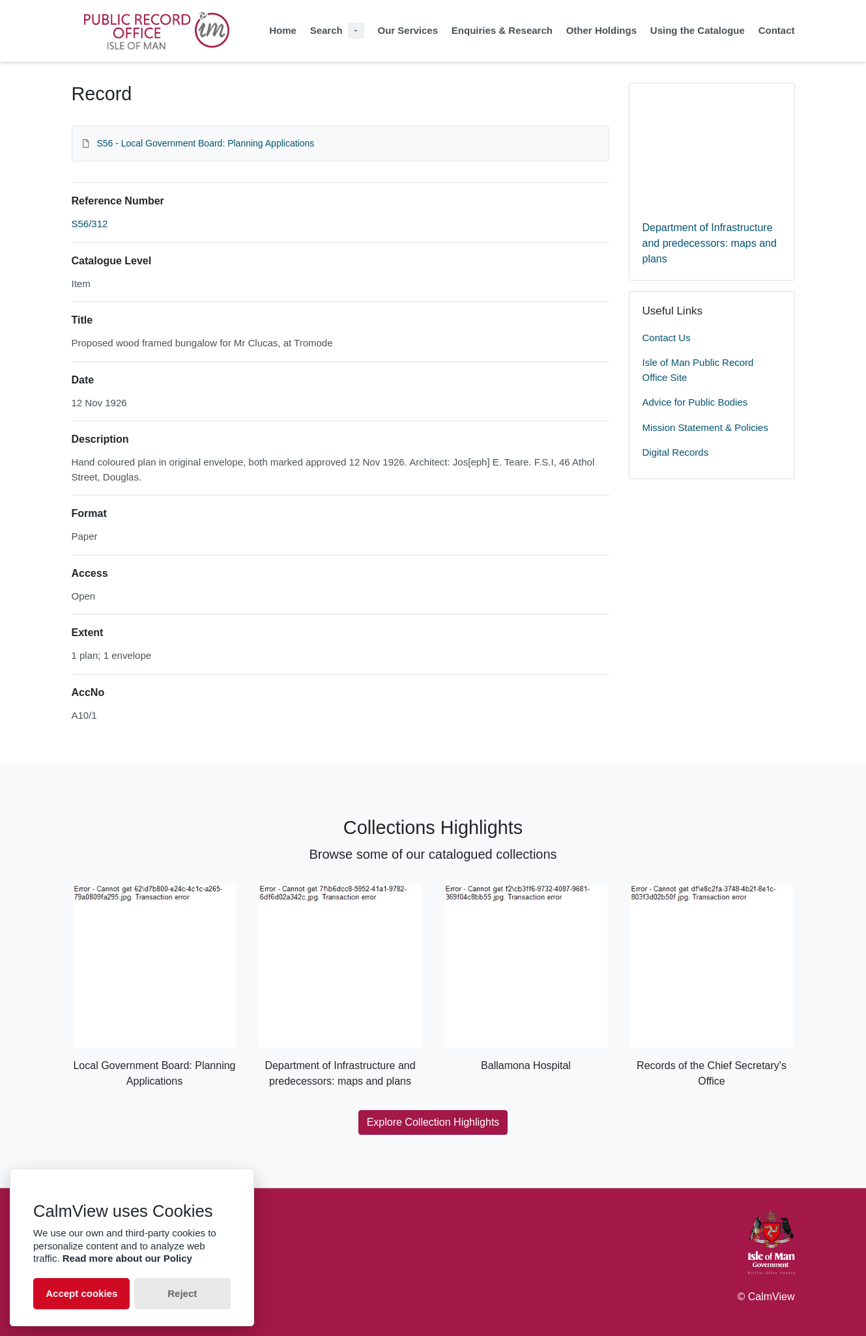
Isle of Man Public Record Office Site (698, 370)
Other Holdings (601, 30)
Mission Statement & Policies (705, 427)
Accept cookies (81, 1293)
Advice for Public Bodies (695, 402)
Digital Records (675, 452)
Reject (182, 1293)
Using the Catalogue (697, 30)
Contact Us (666, 337)
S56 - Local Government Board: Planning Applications (205, 143)
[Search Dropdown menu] (356, 31)
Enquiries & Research (502, 30)
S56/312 (90, 223)
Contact (776, 30)
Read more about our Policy (127, 1258)
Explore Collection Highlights (433, 1122)
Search (326, 30)
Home (282, 30)
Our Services (407, 30)
